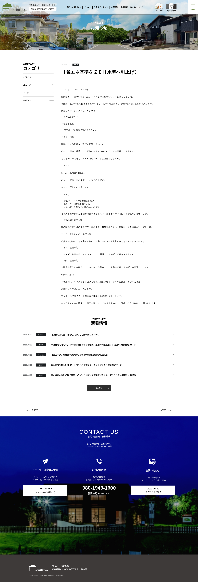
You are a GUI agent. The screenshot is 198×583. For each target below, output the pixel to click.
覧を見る (99, 388)
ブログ (26, 93)
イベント (86, 7)
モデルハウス (157, 7)
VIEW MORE (45, 490)
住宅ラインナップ (99, 7)
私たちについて (135, 7)
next (163, 410)
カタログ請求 (172, 7)
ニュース (27, 85)
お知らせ (27, 77)
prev (35, 410)
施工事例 (112, 7)
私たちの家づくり (73, 7)
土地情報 (122, 7)
